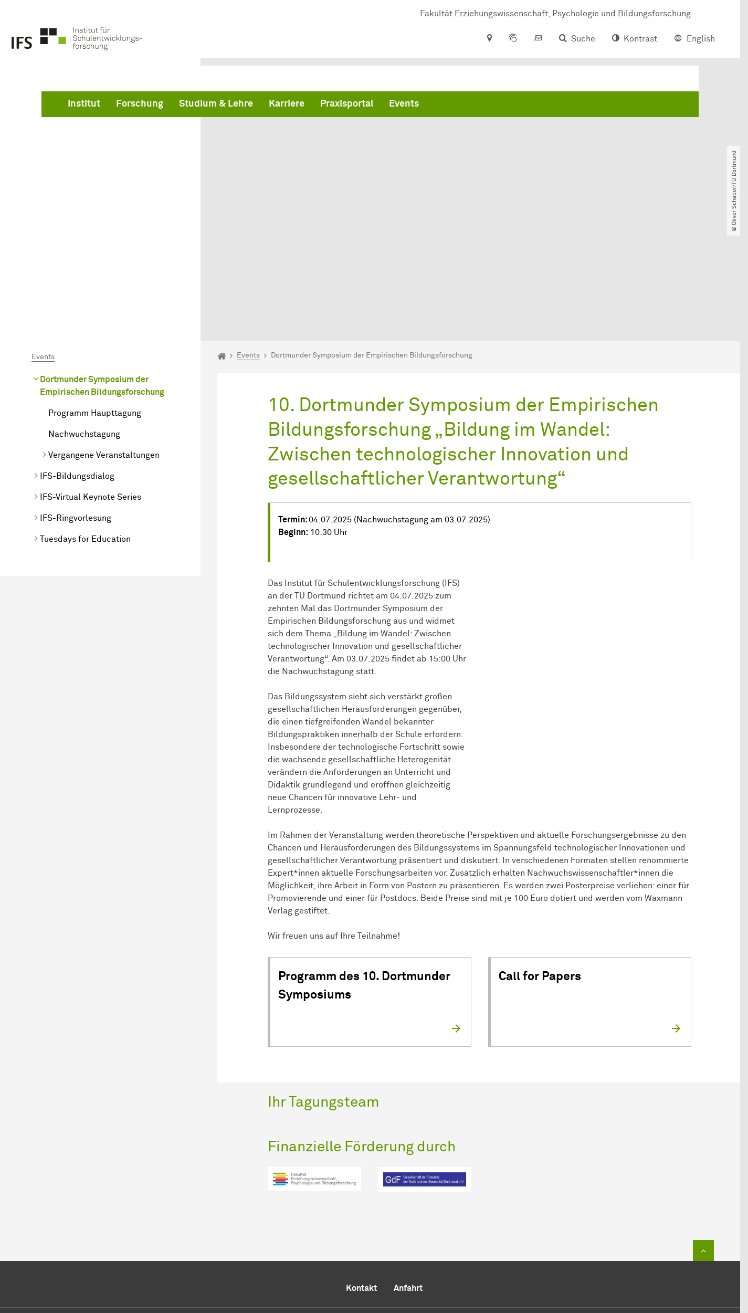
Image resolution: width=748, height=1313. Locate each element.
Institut (243, 105)
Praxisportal (506, 105)
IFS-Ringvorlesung (75, 400)
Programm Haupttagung (94, 295)
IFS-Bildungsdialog (77, 358)
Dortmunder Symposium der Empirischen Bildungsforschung (102, 267)
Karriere (446, 105)
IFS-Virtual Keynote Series (90, 379)
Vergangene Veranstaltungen (104, 337)
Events (563, 105)
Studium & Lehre (376, 105)
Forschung (299, 105)
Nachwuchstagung (84, 316)
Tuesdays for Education (85, 421)
